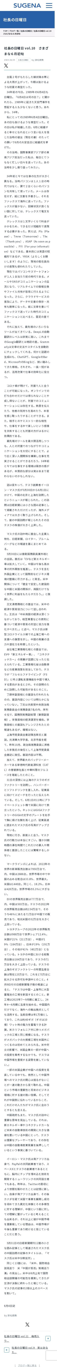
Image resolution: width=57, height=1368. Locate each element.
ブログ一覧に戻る (27, 1365)
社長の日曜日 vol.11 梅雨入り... (21, 1338)
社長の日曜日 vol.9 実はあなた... (30, 1350)
